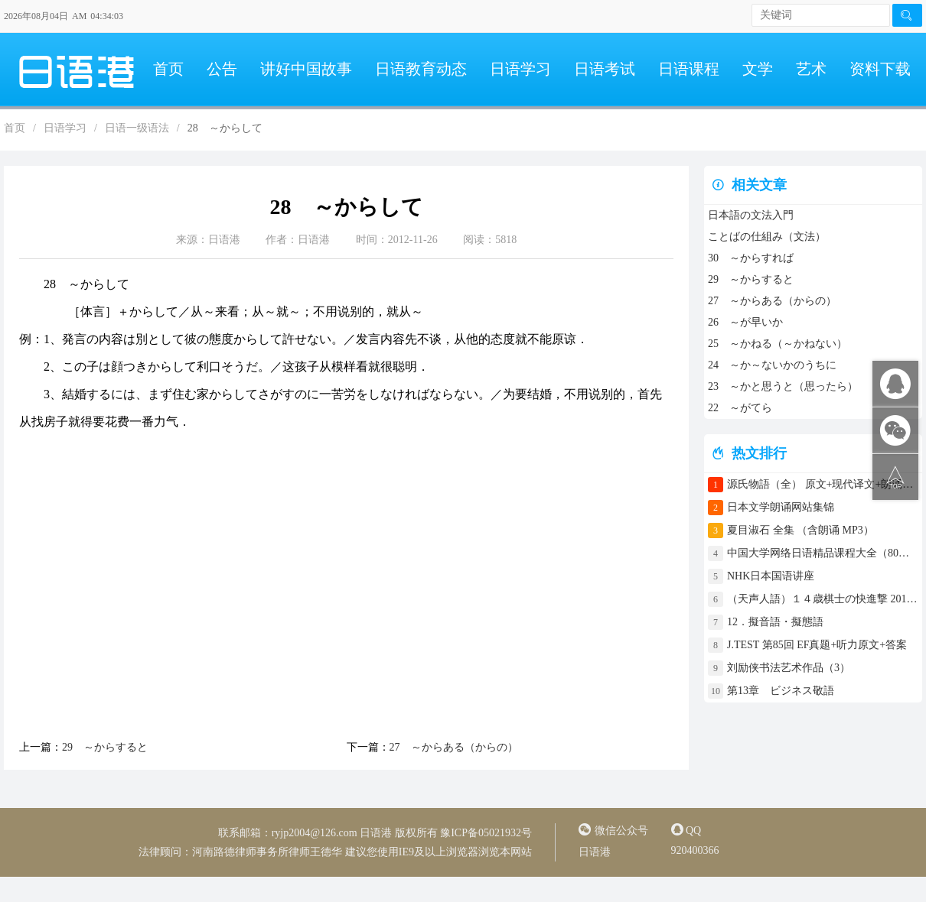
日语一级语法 (137, 128)
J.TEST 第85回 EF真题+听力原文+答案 (817, 645)
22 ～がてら (740, 408)
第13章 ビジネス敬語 (780, 690)
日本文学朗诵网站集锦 (780, 507)
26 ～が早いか (745, 322)
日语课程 (688, 68)
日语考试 (604, 68)
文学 (757, 68)
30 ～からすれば (751, 258)
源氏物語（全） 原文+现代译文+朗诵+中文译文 (822, 484)
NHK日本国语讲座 (770, 576)
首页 (168, 68)
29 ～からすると (105, 747)
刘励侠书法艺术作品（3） (788, 667)
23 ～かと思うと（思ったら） (783, 386)
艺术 (811, 68)
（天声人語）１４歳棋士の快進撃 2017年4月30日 (822, 599)
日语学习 (520, 68)
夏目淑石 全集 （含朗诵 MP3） (800, 530)
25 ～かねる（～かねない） (777, 343)
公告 (222, 68)
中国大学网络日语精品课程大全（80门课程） (822, 553)
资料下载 (880, 68)
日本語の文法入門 (751, 215)
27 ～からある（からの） (454, 747)
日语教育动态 (421, 68)
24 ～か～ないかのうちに (772, 365)
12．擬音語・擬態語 (780, 622)
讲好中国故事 (306, 68)
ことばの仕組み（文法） (767, 236)
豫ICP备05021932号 (486, 833)
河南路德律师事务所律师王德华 (267, 852)
